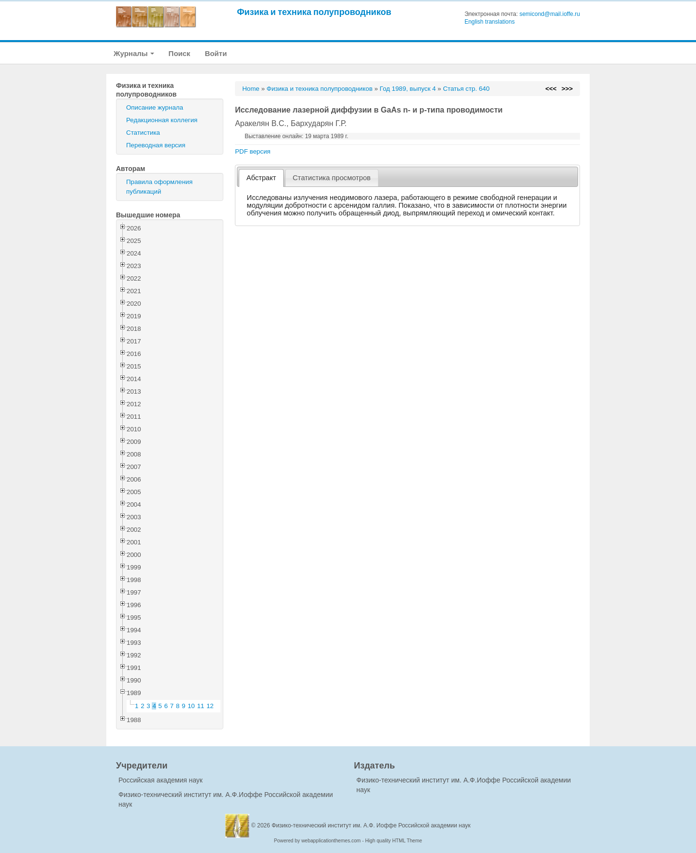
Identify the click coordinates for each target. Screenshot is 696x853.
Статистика (143, 132)
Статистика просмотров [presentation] (332, 178)
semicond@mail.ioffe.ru (550, 14)
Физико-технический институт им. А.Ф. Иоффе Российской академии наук (371, 825)
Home (251, 88)
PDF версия (252, 151)
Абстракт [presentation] (261, 178)
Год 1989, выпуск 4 (408, 88)
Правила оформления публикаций (159, 186)
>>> (567, 88)
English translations (489, 21)
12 (210, 706)
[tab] (261, 178)
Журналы (134, 53)
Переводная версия (155, 145)
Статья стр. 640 (466, 88)
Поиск (179, 53)
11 (200, 706)
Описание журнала (154, 107)
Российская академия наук (160, 780)
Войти (216, 53)
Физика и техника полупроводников (314, 11)
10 (191, 706)
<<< (550, 88)
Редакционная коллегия (162, 120)
